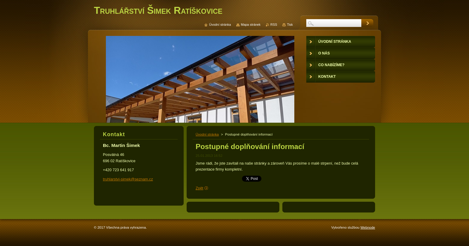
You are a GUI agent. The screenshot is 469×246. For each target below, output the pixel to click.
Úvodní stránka (207, 134)
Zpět (199, 188)
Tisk (290, 24)
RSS (273, 24)
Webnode (367, 227)
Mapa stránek (251, 24)
